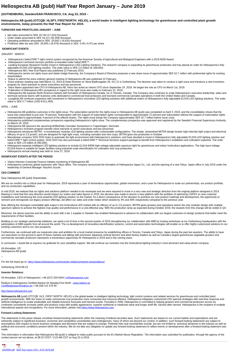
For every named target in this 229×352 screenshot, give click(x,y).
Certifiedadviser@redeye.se (16, 285)
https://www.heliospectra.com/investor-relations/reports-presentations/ (66, 261)
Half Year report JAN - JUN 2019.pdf (35, 348)
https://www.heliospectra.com (97, 307)
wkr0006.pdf (8, 348)
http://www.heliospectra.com (16, 291)
